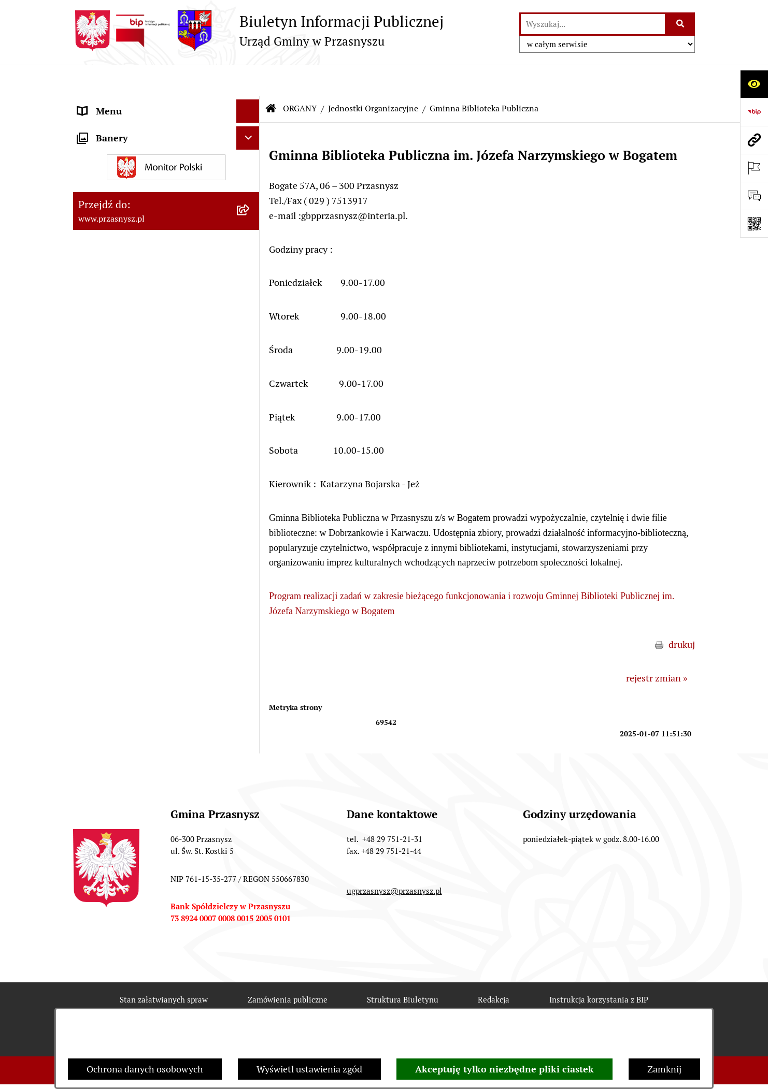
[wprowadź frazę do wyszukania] (592, 24)
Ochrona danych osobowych (145, 1069)
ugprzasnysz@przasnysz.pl (394, 860)
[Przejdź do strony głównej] (258, 30)
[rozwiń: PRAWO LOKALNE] (250, 387)
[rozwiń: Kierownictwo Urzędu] (250, 133)
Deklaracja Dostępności (268, 1006)
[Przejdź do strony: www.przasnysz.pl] (754, 140)
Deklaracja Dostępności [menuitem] (126, 504)
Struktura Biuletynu (402, 969)
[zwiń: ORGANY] (250, 103)
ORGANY (300, 77)
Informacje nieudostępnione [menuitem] (136, 434)
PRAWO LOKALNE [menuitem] (115, 387)
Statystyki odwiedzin (387, 1006)
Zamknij (664, 1069)
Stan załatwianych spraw (164, 969)
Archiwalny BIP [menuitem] (109, 480)
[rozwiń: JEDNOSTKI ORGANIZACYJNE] (250, 457)
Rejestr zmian (163, 1006)
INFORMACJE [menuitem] (106, 410)
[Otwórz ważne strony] (754, 168)
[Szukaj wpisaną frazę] (680, 24)
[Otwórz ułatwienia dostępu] (754, 84)
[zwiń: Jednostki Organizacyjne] (250, 223)
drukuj (682, 613)
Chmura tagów (490, 1006)
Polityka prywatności (592, 1006)
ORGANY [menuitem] (96, 103)
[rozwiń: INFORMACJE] (250, 410)
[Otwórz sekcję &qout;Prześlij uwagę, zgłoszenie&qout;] (754, 196)
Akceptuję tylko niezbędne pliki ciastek (504, 1069)
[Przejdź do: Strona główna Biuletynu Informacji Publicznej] (271, 77)
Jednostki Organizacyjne (373, 77)
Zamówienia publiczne (288, 969)
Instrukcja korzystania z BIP (598, 969)
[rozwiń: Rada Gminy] (250, 163)
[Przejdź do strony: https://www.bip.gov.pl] (754, 112)
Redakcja (493, 969)
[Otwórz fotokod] (754, 224)
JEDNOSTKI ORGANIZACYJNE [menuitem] (140, 457)
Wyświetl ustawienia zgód (309, 1069)
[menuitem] (166, 133)
